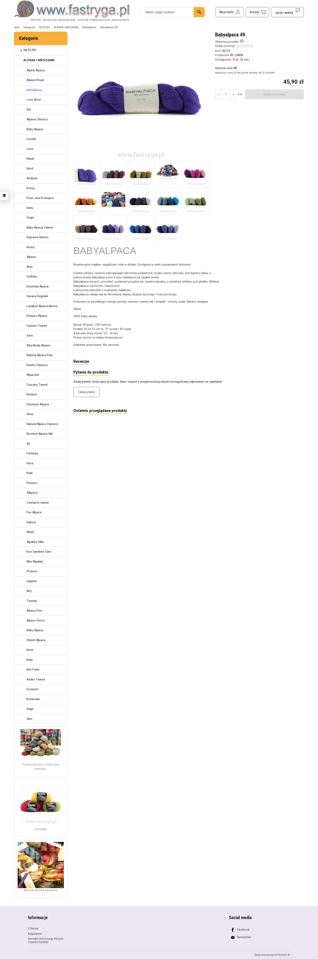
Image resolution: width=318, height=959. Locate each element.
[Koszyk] (257, 12)
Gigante (32, 581)
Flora (30, 463)
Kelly (30, 660)
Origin (30, 217)
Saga (30, 709)
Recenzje (81, 361)
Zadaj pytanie (86, 392)
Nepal (30, 158)
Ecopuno (32, 689)
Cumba (31, 139)
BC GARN (236, 55)
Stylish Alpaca (36, 640)
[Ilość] (226, 94)
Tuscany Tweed (37, 385)
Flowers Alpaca (37, 316)
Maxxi (30, 532)
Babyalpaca (34, 90)
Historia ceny (225, 68)
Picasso (32, 571)
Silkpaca (32, 492)
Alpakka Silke (35, 542)
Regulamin (35, 933)
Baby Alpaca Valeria (40, 227)
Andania (32, 178)
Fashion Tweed (37, 326)
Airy (29, 591)
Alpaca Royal (35, 80)
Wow (30, 414)
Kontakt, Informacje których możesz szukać (45, 940)
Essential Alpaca (37, 286)
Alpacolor (33, 375)
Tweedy (32, 601)
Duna (30, 650)
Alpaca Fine (34, 610)
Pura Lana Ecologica (40, 198)
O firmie (33, 928)
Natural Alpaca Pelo (40, 355)
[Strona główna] (72, 11)
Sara (30, 335)
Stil (29, 109)
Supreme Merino (37, 237)
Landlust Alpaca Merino (42, 306)
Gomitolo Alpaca (38, 404)
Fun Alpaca (34, 512)
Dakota (31, 522)
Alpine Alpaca (36, 70)
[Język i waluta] (287, 12)
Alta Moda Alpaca (38, 345)
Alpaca (31, 257)
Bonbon (32, 394)
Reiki (30, 473)
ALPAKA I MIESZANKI (38, 60)
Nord (30, 168)
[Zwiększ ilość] (218, 94)
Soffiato (32, 276)
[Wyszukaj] (199, 12)
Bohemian (33, 699)
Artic (30, 267)
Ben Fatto (33, 669)
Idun (29, 719)
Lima (30, 149)
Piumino (32, 483)
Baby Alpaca (35, 129)
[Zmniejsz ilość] (233, 94)
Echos (31, 188)
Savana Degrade (37, 296)
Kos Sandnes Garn (39, 551)
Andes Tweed (36, 679)
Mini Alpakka (35, 561)
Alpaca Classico (37, 119)
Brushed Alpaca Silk (40, 434)
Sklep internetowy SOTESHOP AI (272, 955)
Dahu (30, 208)
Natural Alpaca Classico (42, 424)
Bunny (31, 247)
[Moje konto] (229, 12)
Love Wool (34, 99)
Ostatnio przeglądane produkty (100, 410)
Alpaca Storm (36, 620)
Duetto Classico (37, 365)
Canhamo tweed (37, 502)
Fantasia (32, 453)
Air (28, 443)
